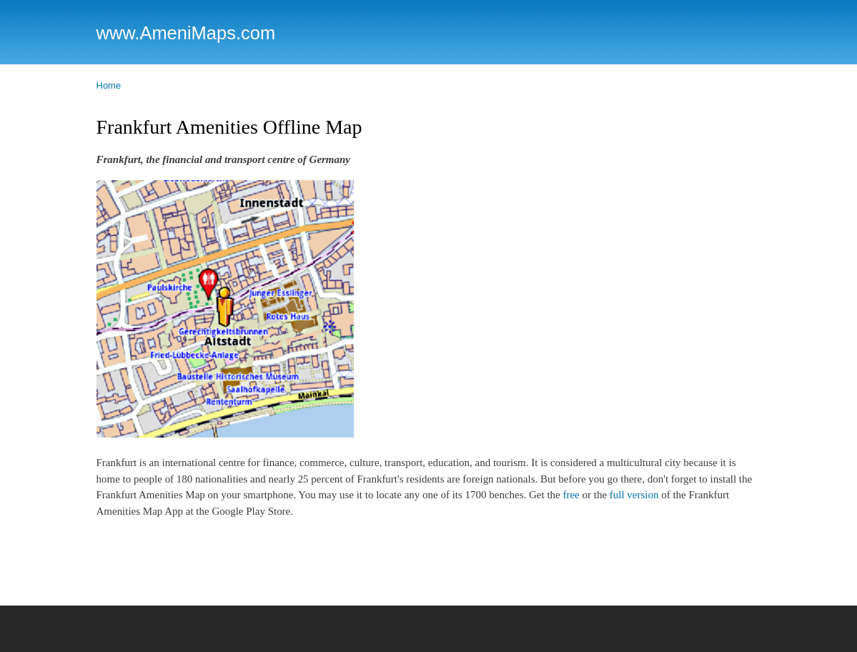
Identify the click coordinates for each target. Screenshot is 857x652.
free (571, 494)
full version (634, 494)
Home (109, 85)
